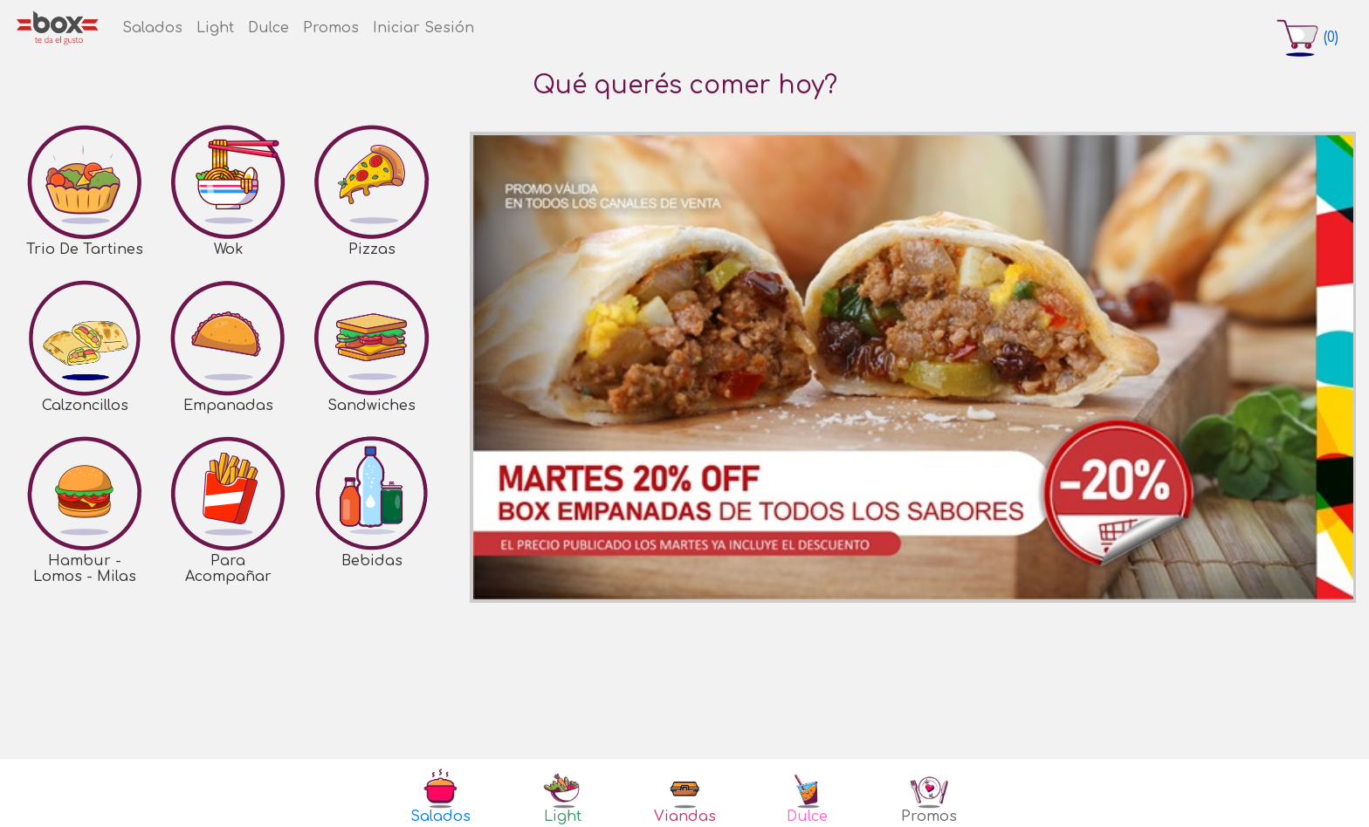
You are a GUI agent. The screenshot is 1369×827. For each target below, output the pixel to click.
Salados (152, 28)
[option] (913, 367)
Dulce (268, 28)
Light (215, 28)
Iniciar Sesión (423, 28)
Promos (331, 28)
